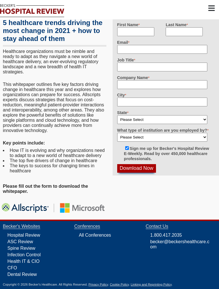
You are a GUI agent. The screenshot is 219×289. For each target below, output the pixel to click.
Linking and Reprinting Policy (151, 284)
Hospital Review (23, 235)
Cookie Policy (119, 284)
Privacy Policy (98, 284)
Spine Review (21, 248)
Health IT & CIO (23, 261)
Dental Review (22, 274)
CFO (12, 267)
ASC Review (20, 241)
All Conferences (95, 235)
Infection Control (24, 254)
